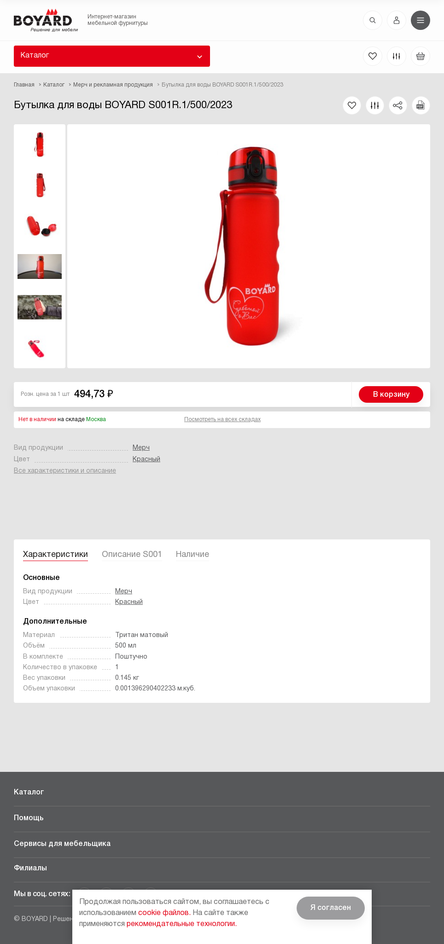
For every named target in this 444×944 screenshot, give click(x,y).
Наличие (192, 555)
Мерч (141, 448)
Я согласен (330, 908)
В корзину (391, 395)
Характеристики (55, 555)
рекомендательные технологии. (182, 924)
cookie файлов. (164, 913)
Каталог (34, 55)
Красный (146, 460)
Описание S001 (132, 555)
